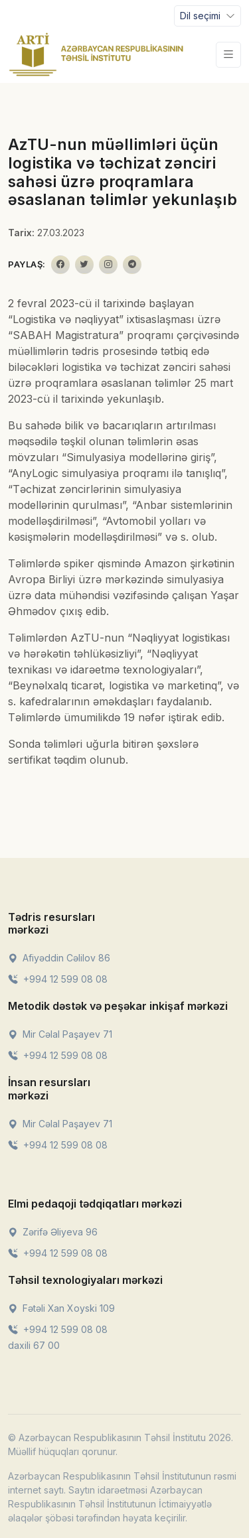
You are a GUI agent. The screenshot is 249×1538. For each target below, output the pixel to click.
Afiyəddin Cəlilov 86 (59, 957)
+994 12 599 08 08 (58, 979)
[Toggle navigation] (207, 16)
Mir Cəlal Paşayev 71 (60, 1034)
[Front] (96, 54)
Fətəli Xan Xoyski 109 (61, 1308)
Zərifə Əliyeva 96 (53, 1231)
